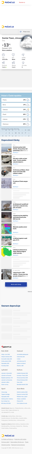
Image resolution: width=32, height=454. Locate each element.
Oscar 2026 (19, 382)
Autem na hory (4, 384)
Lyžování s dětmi (5, 382)
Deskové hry (19, 426)
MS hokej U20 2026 (6, 403)
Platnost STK (20, 401)
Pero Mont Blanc (14, 418)
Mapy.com (11, 408)
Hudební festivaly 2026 (22, 373)
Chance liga (4, 392)
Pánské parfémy (13, 428)
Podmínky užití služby (20, 439)
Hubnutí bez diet (21, 356)
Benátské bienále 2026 (22, 384)
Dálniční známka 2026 (22, 392)
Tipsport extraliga (5, 394)
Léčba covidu (27, 408)
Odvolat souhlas (5, 445)
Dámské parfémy (5, 426)
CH (29, 130)
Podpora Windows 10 (14, 410)
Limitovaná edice (21, 420)
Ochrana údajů (5, 442)
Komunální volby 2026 (6, 359)
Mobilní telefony (16, 424)
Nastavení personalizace (18, 445)
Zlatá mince (18, 416)
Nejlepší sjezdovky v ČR (7, 377)
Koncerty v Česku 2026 (22, 375)
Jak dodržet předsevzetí (22, 354)
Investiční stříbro (23, 418)
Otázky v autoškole (21, 398)
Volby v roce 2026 (5, 354)
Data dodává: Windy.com (17, 442)
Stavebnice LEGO (24, 424)
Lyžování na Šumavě (6, 375)
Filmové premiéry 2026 (22, 377)
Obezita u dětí (20, 365)
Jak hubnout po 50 (21, 361)
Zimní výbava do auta (22, 403)
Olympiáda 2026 (5, 363)
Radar (26, 442)
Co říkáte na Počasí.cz (7, 439)
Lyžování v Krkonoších (6, 373)
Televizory (25, 426)
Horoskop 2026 (5, 365)
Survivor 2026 (4, 410)
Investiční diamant (5, 418)
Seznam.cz (22, 2)
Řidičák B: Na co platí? (22, 396)
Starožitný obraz (12, 420)
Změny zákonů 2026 (6, 361)
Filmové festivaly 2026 (22, 380)
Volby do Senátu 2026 (6, 356)
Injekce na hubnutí (21, 363)
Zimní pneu (13, 426)
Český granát (4, 420)
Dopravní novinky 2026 (22, 394)
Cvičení (18, 359)
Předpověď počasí (19, 408)
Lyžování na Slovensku (6, 380)
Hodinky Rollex (11, 416)
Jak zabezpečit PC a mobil (7, 412)
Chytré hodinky (4, 428)
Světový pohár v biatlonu (7, 398)
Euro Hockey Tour (5, 401)
